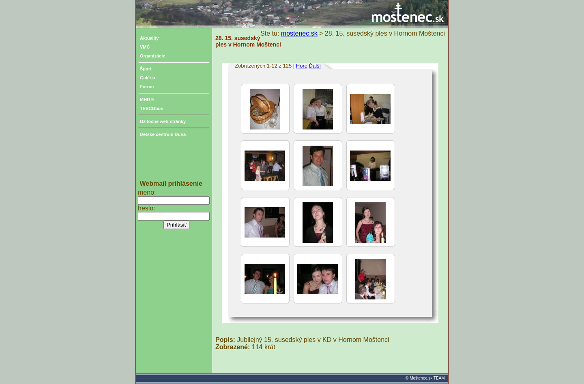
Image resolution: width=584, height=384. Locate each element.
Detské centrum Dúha (163, 134)
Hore (301, 66)
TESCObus (151, 108)
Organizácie (152, 55)
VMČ (145, 47)
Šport (146, 68)
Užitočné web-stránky (163, 121)
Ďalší (315, 66)
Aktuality (149, 38)
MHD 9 (147, 99)
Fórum (147, 86)
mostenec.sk (299, 33)
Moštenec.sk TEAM (427, 378)
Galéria (147, 77)
